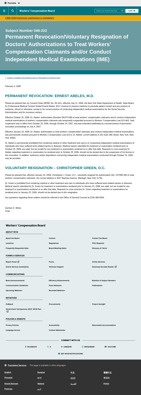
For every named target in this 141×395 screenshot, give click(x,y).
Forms (51, 262)
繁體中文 (108, 373)
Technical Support (56, 267)
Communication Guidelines (17, 285)
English (7, 373)
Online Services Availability (17, 267)
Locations (10, 243)
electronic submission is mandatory (29, 18)
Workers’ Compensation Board (37, 11)
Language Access (13, 330)
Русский (8, 378)
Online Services (98, 262)
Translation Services (17, 365)
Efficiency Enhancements (59, 280)
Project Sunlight (98, 304)
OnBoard (9, 304)
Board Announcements (15, 280)
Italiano (40, 384)
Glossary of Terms (99, 248)
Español (41, 373)
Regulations (54, 243)
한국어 (107, 378)
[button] (4, 10)
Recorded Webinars (57, 290)
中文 (72, 373)
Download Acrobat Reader (104, 267)
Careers (52, 238)
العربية (73, 384)
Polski (106, 384)
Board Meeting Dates (57, 248)
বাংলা (72, 378)
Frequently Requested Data (17, 248)
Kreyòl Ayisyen (11, 384)
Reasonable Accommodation (104, 325)
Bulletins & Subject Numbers (104, 280)
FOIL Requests (98, 243)
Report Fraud (12, 262)
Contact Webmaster (57, 330)
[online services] (109, 11)
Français (8, 389)
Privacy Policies (12, 325)
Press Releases (55, 285)
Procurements (54, 304)
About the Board (12, 238)
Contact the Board (99, 238)
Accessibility (54, 325)
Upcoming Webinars (14, 290)
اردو (39, 389)
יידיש (39, 378)
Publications (97, 285)
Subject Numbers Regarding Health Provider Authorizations (32, 78)
